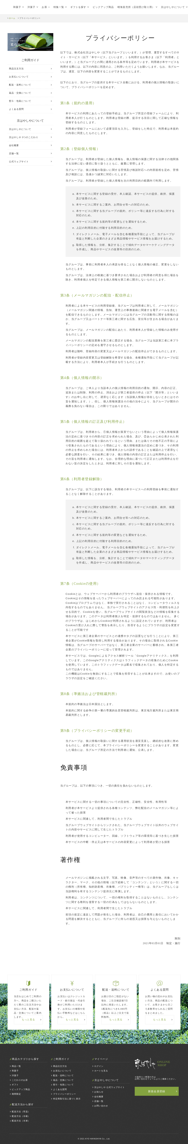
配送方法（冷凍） (21, 1121)
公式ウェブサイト (19, 161)
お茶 (44, 7)
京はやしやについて (20, 129)
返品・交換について (20, 93)
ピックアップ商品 (103, 7)
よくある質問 (16, 109)
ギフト (15, 1084)
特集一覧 (58, 7)
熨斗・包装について (20, 101)
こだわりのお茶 (20, 1080)
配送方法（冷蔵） (21, 1116)
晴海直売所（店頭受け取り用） (136, 7)
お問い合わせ (101, 1106)
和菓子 (17, 7)
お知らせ (98, 1092)
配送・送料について (20, 84)
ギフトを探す (78, 7)
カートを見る (101, 1071)
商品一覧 (16, 1066)
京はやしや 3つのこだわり (23, 137)
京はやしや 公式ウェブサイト (109, 1087)
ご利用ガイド (30, 60)
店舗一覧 (14, 153)
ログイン (98, 1066)
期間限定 (16, 1094)
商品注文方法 (16, 68)
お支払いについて (19, 76)
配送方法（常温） (21, 1111)
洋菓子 (31, 7)
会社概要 (14, 145)
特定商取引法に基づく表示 (67, 1099)
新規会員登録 (156, 1091)
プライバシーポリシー (64, 1094)
